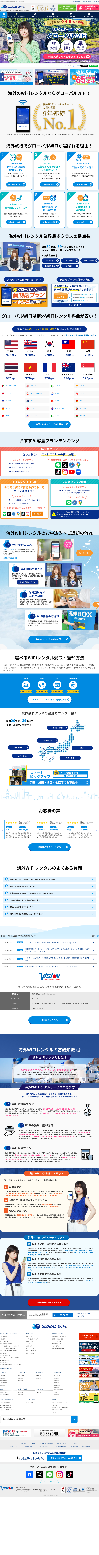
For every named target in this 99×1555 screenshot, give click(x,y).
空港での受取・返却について (59, 1336)
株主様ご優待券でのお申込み (91, 1)
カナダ (80, 393)
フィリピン (81, 408)
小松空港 (20, 1394)
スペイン (80, 401)
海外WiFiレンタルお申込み (49, 1302)
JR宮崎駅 (56, 1394)
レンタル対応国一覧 (31, 1350)
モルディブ (81, 416)
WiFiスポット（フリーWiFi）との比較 (9, 1357)
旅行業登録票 (74, 1446)
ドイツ (6, 408)
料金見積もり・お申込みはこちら (67, 56)
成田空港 (49, 260)
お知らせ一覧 (55, 1412)
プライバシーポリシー (15, 1446)
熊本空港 (56, 1378)
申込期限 (2, 1339)
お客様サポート (4, 1362)
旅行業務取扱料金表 (61, 1446)
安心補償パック (30, 1346)
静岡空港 (38, 1378)
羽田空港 (69, 260)
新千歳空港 (21, 1376)
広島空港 (38, 1392)
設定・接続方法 (4, 1341)
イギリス (31, 386)
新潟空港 (20, 1392)
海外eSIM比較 (3, 1353)
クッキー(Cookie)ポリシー (44, 1446)
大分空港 (56, 1380)
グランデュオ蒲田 (4, 1394)
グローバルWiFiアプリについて (59, 1403)
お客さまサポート (82, 1316)
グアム (30, 401)
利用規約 (23, 1443)
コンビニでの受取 (56, 1341)
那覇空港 (56, 1387)
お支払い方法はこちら (10, 558)
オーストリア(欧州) (34, 393)
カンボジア (7, 401)
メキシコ (55, 416)
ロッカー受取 (55, 1346)
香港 (5, 416)
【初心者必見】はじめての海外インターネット (11, 1346)
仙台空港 (20, 1380)
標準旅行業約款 (86, 1446)
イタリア (55, 386)
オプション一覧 (30, 1348)
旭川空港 (20, 1378)
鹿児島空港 (57, 1385)
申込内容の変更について (6, 1405)
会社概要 (32, 1443)
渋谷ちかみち (3, 1392)
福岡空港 (69, 266)
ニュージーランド (58, 408)
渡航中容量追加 (30, 1353)
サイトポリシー (29, 1446)
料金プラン (29, 1336)
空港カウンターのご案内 (83, 1313)
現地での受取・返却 (57, 1343)
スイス (55, 401)
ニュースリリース (61, 1443)
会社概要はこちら (49, 1020)
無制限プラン (29, 1341)
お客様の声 (54, 1405)
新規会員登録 (77, 1)
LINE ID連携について (5, 1360)
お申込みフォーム (8, 550)
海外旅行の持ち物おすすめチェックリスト (10, 1365)
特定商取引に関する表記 (46, 1443)
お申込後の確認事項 (5, 1403)
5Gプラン (28, 1343)
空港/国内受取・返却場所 (58, 1348)
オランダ (55, 393)
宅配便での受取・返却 (57, 1339)
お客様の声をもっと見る (49, 847)
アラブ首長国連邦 (9, 386)
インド (80, 386)
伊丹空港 (38, 1376)
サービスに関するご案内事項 (7, 1348)
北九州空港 (57, 1376)
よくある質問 (29, 1403)
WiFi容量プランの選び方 (6, 1343)
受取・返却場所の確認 (5, 1407)
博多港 (55, 1392)
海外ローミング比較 (5, 1355)
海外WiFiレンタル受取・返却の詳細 (49, 699)
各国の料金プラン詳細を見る (49, 424)
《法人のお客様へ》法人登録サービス (61, 1407)
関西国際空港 (89, 260)
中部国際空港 (50, 266)
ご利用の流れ (3, 1336)
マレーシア (31, 416)
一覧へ (92, 936)
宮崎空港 (56, 1383)
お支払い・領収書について (7, 1410)
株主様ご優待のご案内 (57, 1410)
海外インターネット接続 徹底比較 (8, 1350)
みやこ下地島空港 (58, 1390)
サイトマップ (74, 1443)
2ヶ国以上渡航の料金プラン (33, 1339)
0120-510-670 (30, 1458)
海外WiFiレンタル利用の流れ (49, 639)
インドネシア (8, 393)
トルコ (30, 408)
